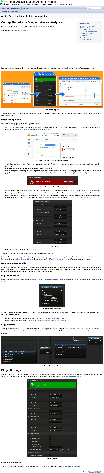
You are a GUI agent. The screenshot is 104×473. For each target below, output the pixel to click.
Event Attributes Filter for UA (73, 466)
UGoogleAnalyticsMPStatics (54, 279)
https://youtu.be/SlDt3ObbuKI (20, 30)
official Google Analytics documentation (58, 259)
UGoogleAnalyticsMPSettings (71, 376)
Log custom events (88, 33)
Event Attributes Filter (88, 39)
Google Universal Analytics (45, 26)
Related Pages (15, 8)
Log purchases (86, 35)
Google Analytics (16, 127)
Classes (26, 8)
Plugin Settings (84, 37)
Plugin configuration (88, 29)
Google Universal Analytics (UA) (9, 11)
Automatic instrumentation (90, 31)
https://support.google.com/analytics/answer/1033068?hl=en (47, 318)
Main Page (5, 8)
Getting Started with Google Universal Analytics (87, 27)
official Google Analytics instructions (29, 129)
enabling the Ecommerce (78, 257)
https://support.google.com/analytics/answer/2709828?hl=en (46, 320)
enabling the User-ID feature (24, 259)
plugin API (36, 279)
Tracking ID (65, 68)
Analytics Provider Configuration (80, 173)
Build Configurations (91, 190)
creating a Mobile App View (60, 257)
